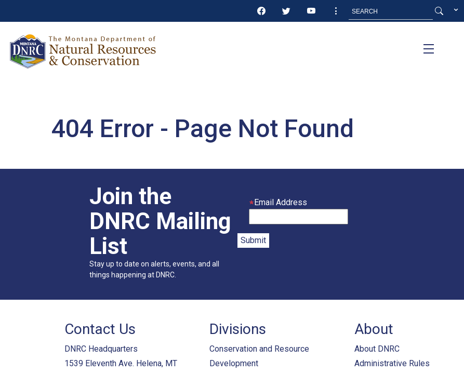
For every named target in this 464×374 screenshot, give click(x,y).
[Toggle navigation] (429, 48)
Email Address (278, 202)
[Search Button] (439, 11)
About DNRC (377, 349)
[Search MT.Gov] (391, 11)
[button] (336, 11)
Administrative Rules (392, 363)
